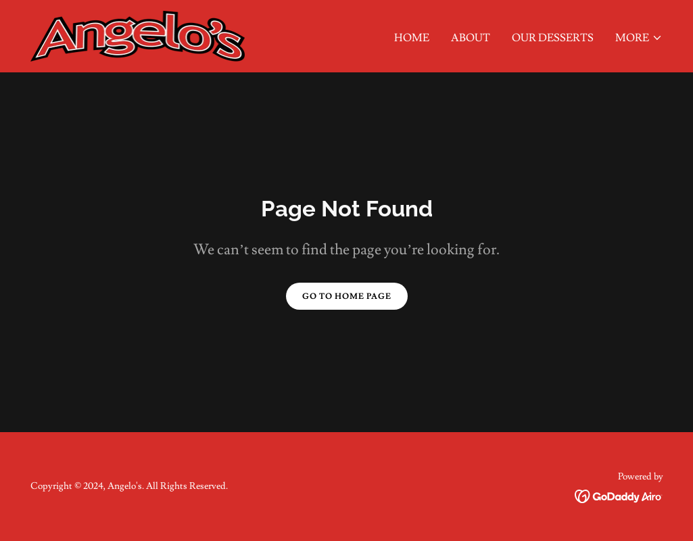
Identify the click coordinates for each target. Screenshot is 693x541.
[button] (639, 38)
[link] (137, 34)
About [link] (470, 38)
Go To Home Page (346, 296)
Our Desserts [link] (553, 38)
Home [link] (411, 38)
